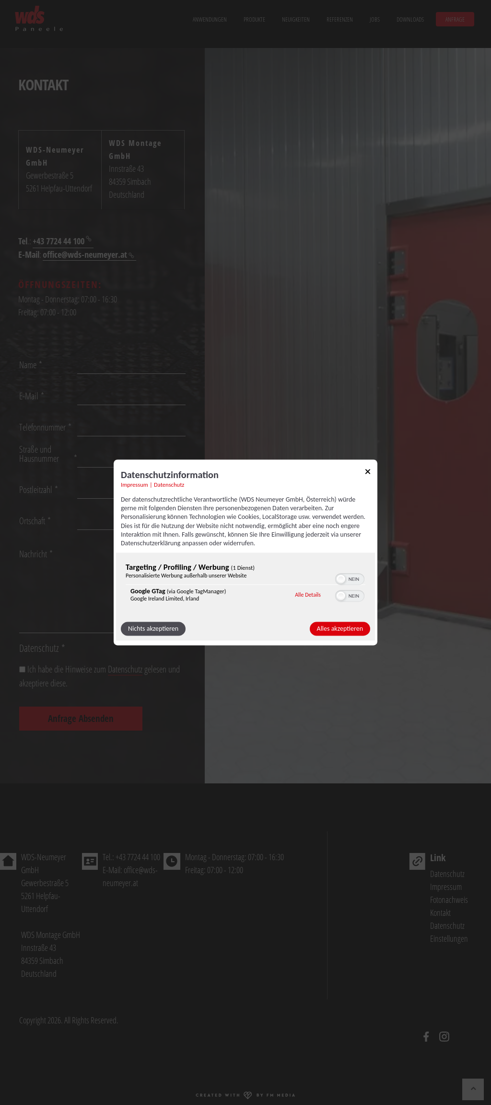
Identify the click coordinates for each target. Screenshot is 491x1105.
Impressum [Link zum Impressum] (134, 484)
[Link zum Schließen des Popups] (367, 473)
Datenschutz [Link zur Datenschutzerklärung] (169, 484)
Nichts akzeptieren (153, 629)
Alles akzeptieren (340, 629)
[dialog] (245, 552)
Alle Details (308, 594)
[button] (341, 579)
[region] (245, 585)
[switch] (349, 578)
